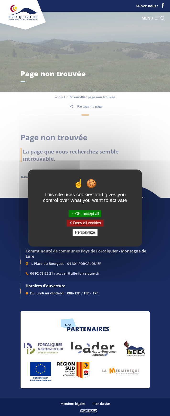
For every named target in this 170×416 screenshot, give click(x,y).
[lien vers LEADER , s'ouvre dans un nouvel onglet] (93, 346)
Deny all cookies (85, 223)
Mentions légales (72, 403)
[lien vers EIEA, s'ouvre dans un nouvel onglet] (134, 346)
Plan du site (101, 403)
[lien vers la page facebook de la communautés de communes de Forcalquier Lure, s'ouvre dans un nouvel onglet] (163, 6)
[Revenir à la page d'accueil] (22, 19)
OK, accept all (85, 214)
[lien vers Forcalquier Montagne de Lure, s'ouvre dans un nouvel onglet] (44, 346)
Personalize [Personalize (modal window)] (85, 232)
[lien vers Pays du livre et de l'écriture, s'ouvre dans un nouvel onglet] (121, 369)
